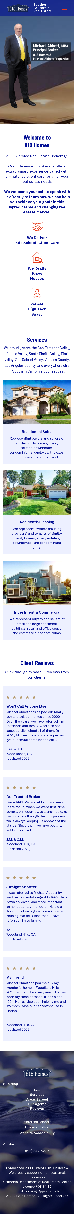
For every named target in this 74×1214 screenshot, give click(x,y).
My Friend (15, 977)
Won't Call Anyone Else (26, 706)
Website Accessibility (37, 1133)
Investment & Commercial (37, 612)
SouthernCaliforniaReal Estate (42, 8)
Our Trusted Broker (23, 796)
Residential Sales (37, 431)
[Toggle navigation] (65, 8)
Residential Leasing (37, 522)
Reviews (37, 1109)
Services (37, 1095)
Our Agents (37, 1104)
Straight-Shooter (21, 887)
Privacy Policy (37, 1127)
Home (37, 1090)
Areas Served (37, 1099)
